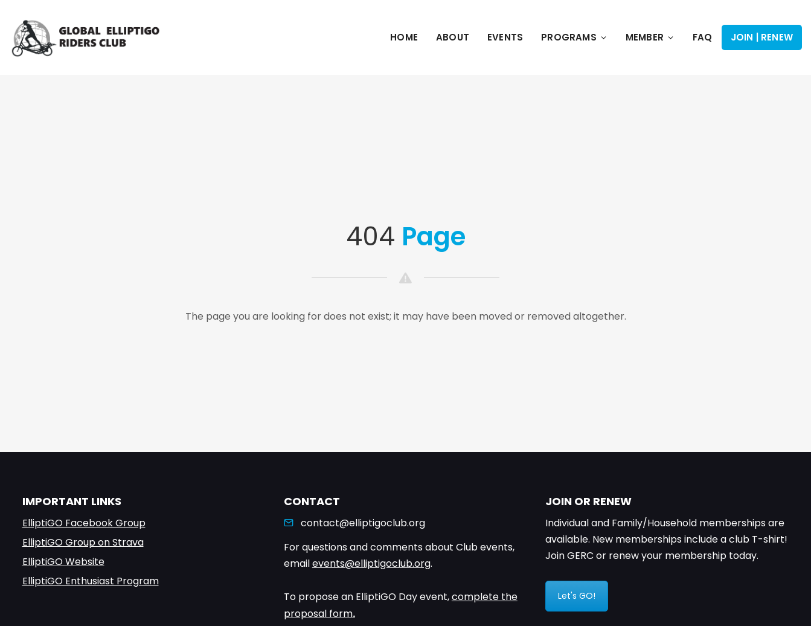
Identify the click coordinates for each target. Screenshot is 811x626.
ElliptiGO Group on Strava (83, 542)
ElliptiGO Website (63, 562)
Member (650, 37)
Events (505, 37)
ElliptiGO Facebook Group (84, 523)
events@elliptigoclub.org (371, 563)
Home (404, 37)
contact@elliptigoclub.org (363, 523)
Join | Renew (762, 37)
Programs (574, 37)
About (452, 37)
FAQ (703, 37)
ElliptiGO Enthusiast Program (90, 581)
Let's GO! (576, 596)
